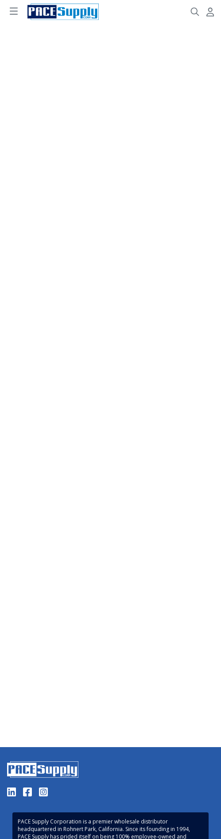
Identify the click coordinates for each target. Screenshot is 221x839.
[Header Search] (194, 12)
